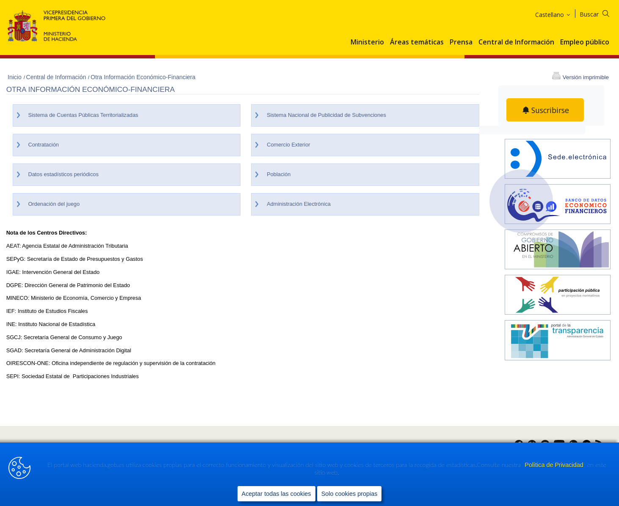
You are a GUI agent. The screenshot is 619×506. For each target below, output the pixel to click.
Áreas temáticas (417, 42)
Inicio (15, 77)
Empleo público (584, 42)
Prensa (461, 42)
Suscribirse (550, 110)
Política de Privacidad (555, 465)
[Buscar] (599, 12)
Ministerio (367, 42)
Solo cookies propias (349, 493)
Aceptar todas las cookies (276, 493)
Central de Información (516, 42)
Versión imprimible (586, 77)
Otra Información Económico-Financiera (143, 77)
